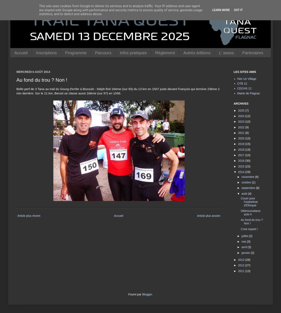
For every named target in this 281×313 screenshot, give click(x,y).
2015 (241, 166)
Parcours (103, 53)
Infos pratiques (133, 53)
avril (244, 247)
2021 (241, 132)
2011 (241, 271)
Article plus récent (28, 215)
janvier (246, 252)
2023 (241, 121)
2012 (241, 265)
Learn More (221, 10)
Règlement (165, 53)
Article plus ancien (208, 215)
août (244, 193)
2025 (241, 110)
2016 (241, 160)
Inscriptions (46, 53)
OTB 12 (242, 83)
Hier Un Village (246, 78)
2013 (241, 259)
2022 (241, 127)
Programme (76, 53)
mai (244, 241)
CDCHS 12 (244, 88)
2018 (241, 149)
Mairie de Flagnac (248, 93)
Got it (238, 10)
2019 (241, 144)
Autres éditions (196, 53)
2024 (241, 116)
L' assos (226, 53)
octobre (246, 182)
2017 (241, 155)
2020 (241, 138)
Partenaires (252, 53)
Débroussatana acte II (250, 212)
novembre (248, 177)
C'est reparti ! (249, 229)
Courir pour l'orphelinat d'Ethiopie (249, 202)
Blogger (147, 294)
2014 (241, 172)
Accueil (20, 53)
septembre (248, 188)
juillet (245, 236)
